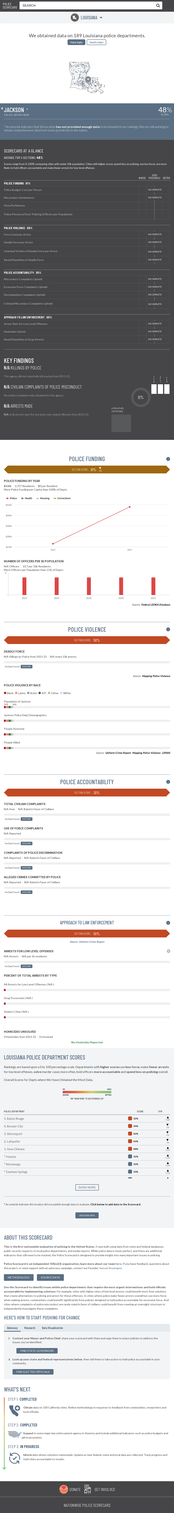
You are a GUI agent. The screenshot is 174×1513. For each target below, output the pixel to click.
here (118, 1263)
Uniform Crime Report (118, 752)
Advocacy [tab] (12, 1328)
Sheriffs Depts (96, 42)
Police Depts (76, 42)
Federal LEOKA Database (155, 604)
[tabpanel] (87, 1355)
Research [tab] (29, 1328)
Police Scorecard (10, 5)
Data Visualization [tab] (52, 1328)
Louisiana (84, 17)
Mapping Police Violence (156, 676)
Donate (75, 1489)
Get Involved (105, 1489)
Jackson (14, 109)
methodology (19, 1277)
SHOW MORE (87, 1187)
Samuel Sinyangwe (110, 1268)
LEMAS (166, 752)
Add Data (26, 666)
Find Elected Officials (33, 1371)
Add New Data (87, 1215)
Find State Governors (37, 1350)
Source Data (50, 1277)
